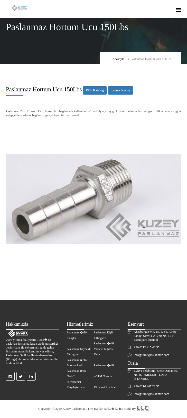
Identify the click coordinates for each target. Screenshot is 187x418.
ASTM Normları (103, 376)
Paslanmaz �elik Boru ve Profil (77, 362)
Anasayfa (118, 59)
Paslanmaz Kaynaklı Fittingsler (79, 351)
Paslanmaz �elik (104, 365)
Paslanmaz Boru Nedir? (76, 373)
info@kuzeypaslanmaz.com (151, 355)
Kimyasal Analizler (105, 387)
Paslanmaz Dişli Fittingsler (103, 335)
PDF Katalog (95, 90)
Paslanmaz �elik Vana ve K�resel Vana (104, 349)
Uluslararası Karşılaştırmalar (76, 384)
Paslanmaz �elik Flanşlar (77, 335)
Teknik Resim (120, 90)
